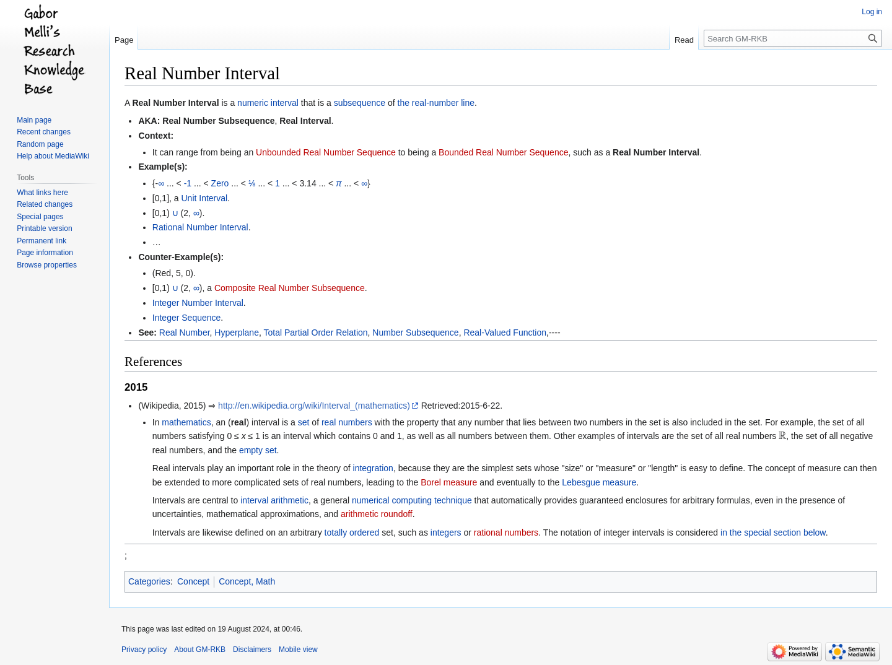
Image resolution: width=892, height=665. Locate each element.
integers (446, 532)
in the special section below (773, 532)
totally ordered (352, 532)
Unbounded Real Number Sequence (326, 152)
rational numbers (506, 532)
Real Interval (305, 121)
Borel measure (449, 482)
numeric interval (268, 103)
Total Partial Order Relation (315, 332)
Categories (149, 581)
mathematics (186, 422)
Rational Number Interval (200, 227)
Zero (220, 183)
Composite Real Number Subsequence (289, 288)
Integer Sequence (186, 318)
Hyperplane (236, 332)
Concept (193, 581)
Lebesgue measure (599, 482)
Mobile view (298, 649)
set (304, 422)
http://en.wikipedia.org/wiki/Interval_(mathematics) (314, 406)
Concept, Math (247, 581)
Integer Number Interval (197, 303)
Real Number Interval (175, 103)
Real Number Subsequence (218, 121)
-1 (187, 183)
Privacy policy (144, 649)
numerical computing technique (412, 500)
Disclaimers (252, 649)
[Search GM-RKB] (793, 38)
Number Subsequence (415, 332)
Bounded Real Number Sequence (503, 152)
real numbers (346, 422)
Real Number (184, 332)
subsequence (359, 103)
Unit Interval (204, 198)
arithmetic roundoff (377, 514)
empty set (258, 450)
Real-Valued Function (504, 332)
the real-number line (436, 103)
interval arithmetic (274, 500)
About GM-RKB (199, 649)
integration (373, 468)
